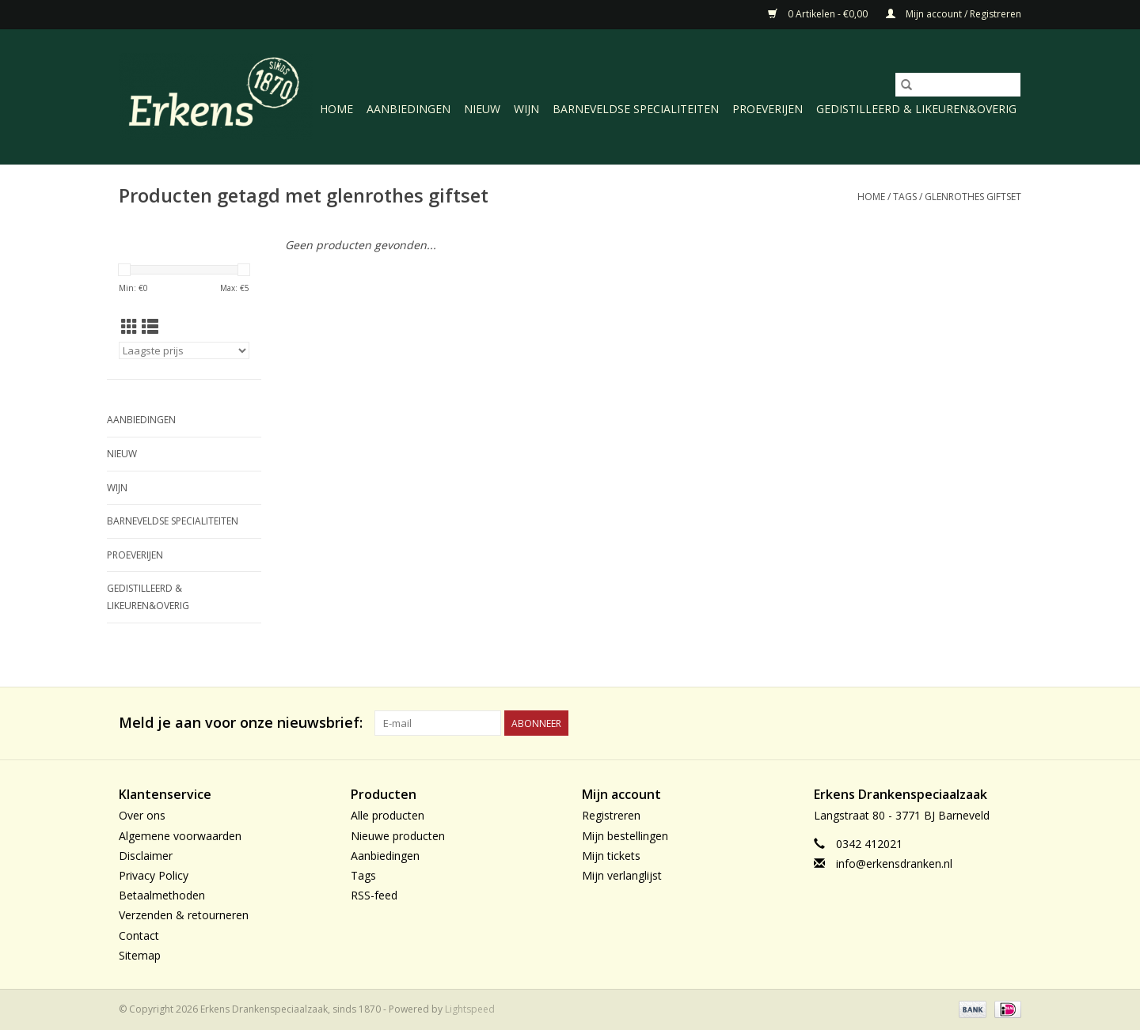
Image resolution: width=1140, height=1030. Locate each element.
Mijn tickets (611, 855)
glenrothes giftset (973, 196)
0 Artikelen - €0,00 (819, 14)
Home (336, 108)
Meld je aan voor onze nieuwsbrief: (241, 722)
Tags (905, 196)
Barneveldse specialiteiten (636, 108)
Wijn (526, 108)
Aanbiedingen (408, 108)
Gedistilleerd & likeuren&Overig (916, 108)
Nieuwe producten (398, 835)
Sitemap (140, 955)
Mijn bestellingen (625, 835)
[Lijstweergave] (150, 327)
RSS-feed (374, 895)
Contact (139, 935)
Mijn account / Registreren (953, 14)
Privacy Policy (153, 875)
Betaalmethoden (162, 895)
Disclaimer (146, 855)
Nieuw (482, 108)
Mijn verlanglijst (622, 875)
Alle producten (387, 815)
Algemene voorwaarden (180, 835)
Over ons (142, 815)
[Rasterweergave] (129, 327)
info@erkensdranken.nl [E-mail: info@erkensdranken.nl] (894, 863)
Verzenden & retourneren (184, 914)
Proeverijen (767, 108)
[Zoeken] (958, 84)
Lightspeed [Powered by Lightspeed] (470, 1009)
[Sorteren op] (184, 350)
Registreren (611, 815)
